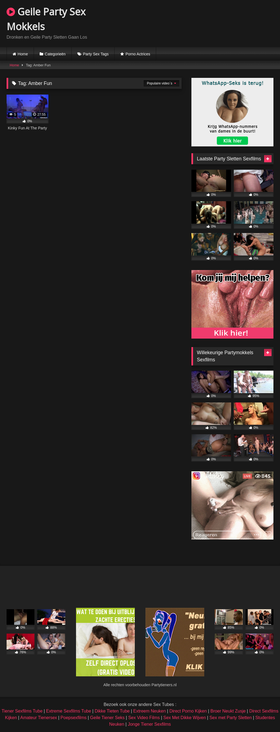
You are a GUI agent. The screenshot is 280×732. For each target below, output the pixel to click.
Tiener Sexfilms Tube (22, 711)
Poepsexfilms (73, 717)
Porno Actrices (138, 54)
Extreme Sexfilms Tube (68, 711)
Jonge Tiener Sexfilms (149, 724)
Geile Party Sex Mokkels (46, 19)
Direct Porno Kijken (188, 711)
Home (23, 54)
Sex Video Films (144, 717)
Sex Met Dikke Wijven (184, 717)
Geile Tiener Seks (107, 717)
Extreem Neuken (149, 711)
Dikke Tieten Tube (112, 711)
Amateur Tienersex (38, 717)
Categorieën (55, 54)
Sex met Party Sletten (230, 717)
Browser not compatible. (209, 23)
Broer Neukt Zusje (228, 711)
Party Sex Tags (96, 54)
